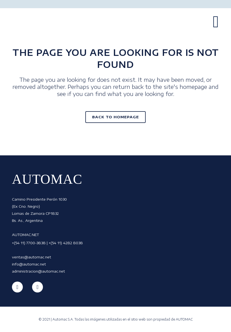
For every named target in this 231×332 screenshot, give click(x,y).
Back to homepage (115, 117)
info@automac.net (29, 264)
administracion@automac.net (38, 271)
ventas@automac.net (31, 257)
